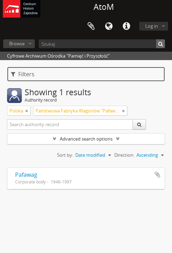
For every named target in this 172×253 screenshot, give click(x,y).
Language (108, 26)
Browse (17, 43)
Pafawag (26, 175)
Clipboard (91, 26)
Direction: (124, 155)
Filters (22, 74)
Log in (151, 26)
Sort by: (65, 155)
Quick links (126, 26)
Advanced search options (86, 139)
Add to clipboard (157, 174)
